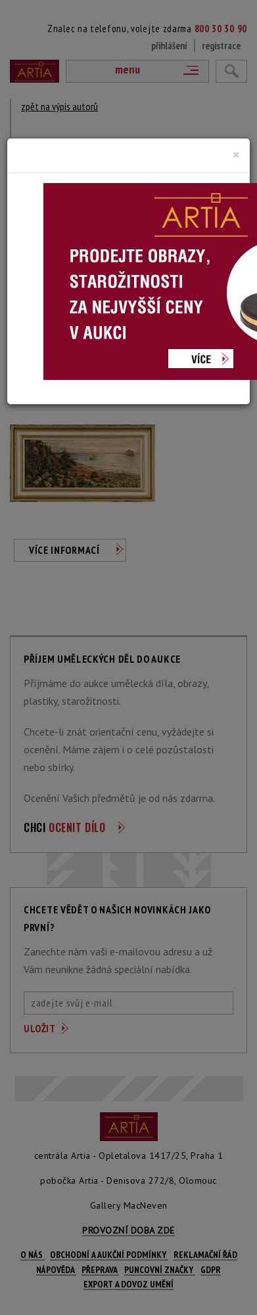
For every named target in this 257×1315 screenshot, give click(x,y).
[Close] (236, 155)
